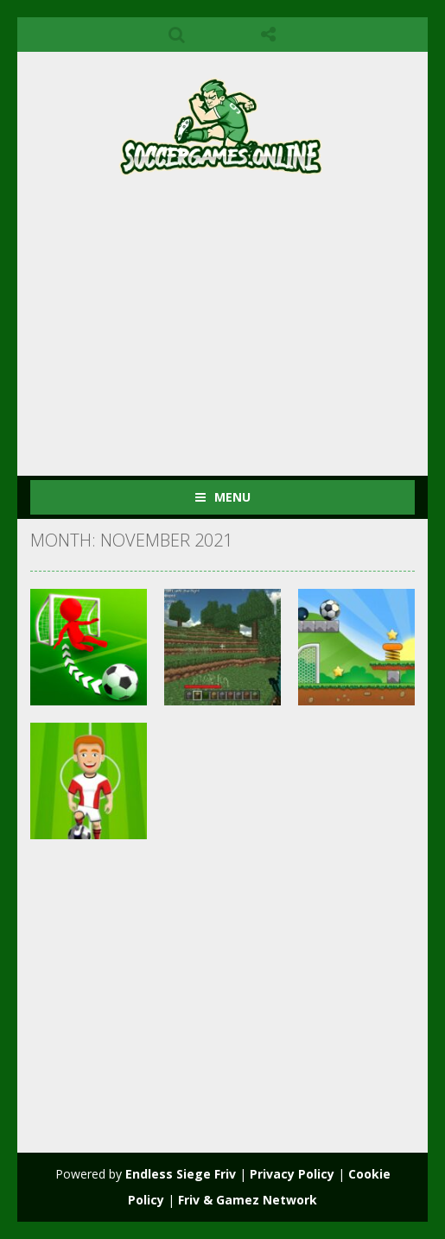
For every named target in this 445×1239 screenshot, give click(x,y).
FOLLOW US (268, 34)
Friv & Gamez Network (247, 1200)
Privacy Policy (292, 1174)
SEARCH (176, 34)
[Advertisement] (237, 318)
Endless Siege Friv (180, 1174)
